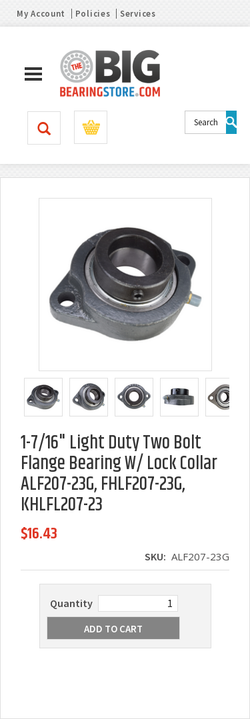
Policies (93, 13)
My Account (41, 13)
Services (138, 13)
